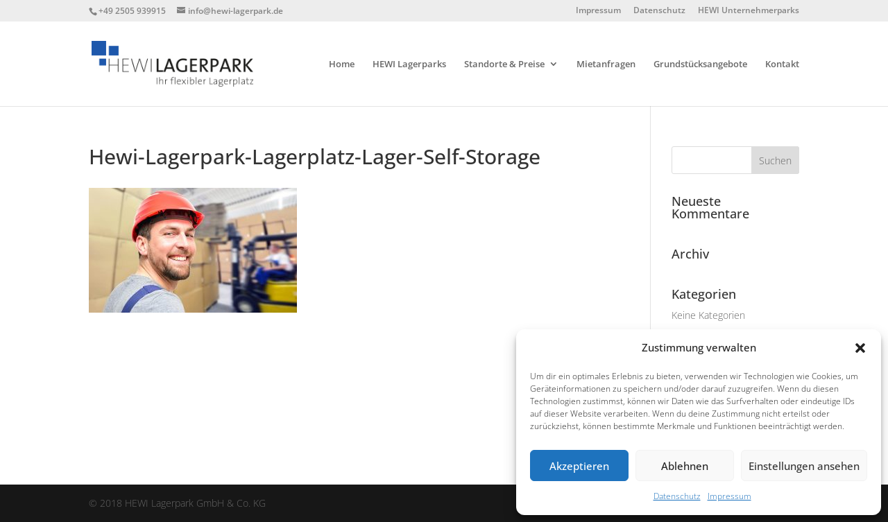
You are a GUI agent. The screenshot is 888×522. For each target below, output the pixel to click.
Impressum (729, 496)
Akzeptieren (579, 466)
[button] (860, 348)
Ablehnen (684, 466)
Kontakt (782, 64)
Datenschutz (677, 496)
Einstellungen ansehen (804, 466)
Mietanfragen (606, 64)
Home (342, 64)
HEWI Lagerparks (409, 64)
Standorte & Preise (504, 64)
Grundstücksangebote (700, 64)
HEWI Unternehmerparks (748, 11)
